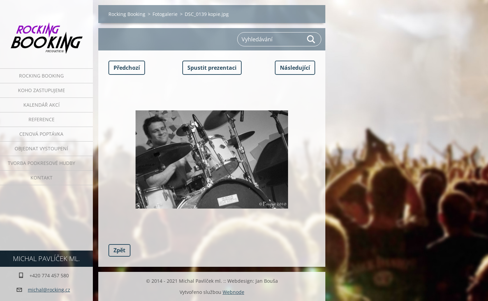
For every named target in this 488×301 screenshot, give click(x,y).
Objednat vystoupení (41, 148)
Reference (41, 119)
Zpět (119, 250)
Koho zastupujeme (41, 90)
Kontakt (41, 177)
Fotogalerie (165, 14)
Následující (295, 67)
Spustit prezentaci (212, 67)
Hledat (311, 39)
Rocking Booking (41, 75)
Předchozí (127, 67)
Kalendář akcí (41, 105)
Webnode (233, 292)
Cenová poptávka (41, 134)
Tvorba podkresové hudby (41, 163)
